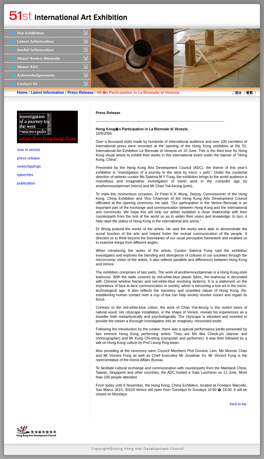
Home (22, 92)
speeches (25, 175)
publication (26, 183)
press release (28, 158)
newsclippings (29, 166)
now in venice (28, 150)
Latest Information (47, 92)
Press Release (80, 92)
